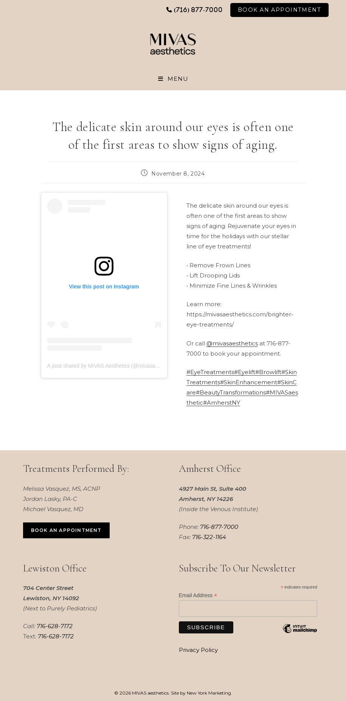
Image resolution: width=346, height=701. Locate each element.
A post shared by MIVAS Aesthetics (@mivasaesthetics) (112, 366)
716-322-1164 (209, 537)
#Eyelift (244, 372)
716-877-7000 (219, 526)
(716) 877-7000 (198, 9)
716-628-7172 (55, 626)
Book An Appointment (279, 9)
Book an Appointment (66, 530)
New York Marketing (209, 693)
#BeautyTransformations (231, 392)
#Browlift (268, 372)
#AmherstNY (221, 403)
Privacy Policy (198, 649)
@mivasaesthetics (232, 343)
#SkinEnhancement (248, 382)
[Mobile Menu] (173, 79)
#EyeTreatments (210, 372)
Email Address (198, 595)
